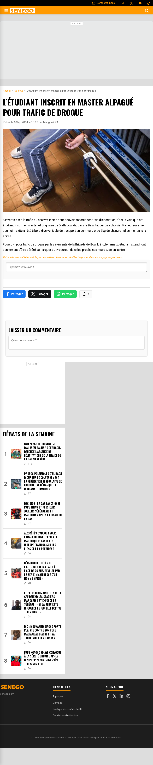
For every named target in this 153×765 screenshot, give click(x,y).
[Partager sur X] (39, 294)
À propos (58, 696)
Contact (57, 702)
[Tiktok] (148, 3)
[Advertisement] (76, 51)
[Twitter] (131, 3)
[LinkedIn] (121, 696)
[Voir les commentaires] (85, 294)
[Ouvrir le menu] (6, 10)
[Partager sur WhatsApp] (65, 294)
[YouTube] (140, 3)
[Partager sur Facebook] (14, 294)
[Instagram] (128, 696)
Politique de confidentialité (67, 709)
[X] (115, 696)
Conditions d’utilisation (65, 715)
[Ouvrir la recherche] (146, 10)
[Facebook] (123, 3)
